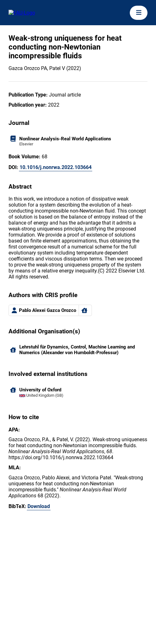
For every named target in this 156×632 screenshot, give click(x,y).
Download (38, 506)
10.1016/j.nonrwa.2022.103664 (56, 167)
